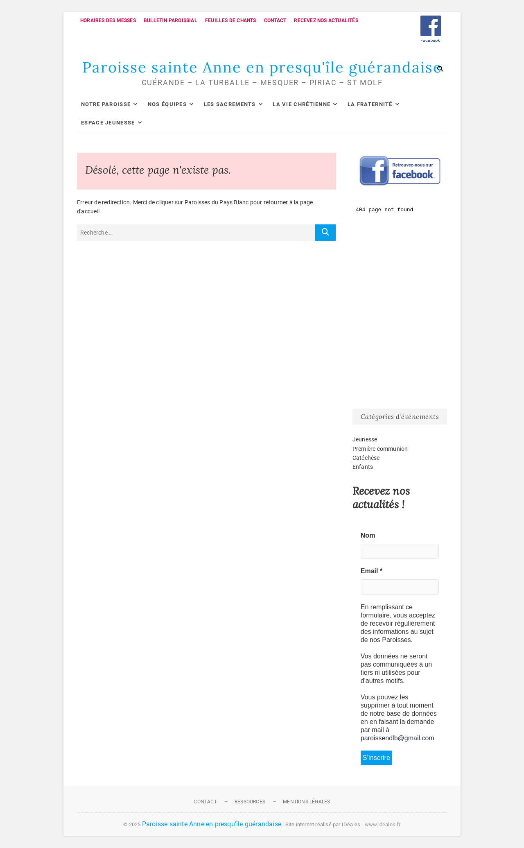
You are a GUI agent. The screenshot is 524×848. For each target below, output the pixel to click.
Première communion (380, 448)
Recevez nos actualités (326, 20)
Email (371, 571)
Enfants (362, 467)
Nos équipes (167, 104)
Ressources (250, 802)
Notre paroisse (106, 104)
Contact (275, 20)
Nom (368, 535)
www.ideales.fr (383, 824)
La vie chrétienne (301, 104)
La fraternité (370, 104)
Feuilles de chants (230, 20)
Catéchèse (366, 458)
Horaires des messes (108, 20)
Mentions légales (306, 802)
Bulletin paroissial (170, 20)
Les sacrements (230, 104)
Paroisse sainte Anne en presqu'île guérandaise (262, 67)
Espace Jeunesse (108, 123)
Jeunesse (364, 439)
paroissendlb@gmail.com (397, 738)
